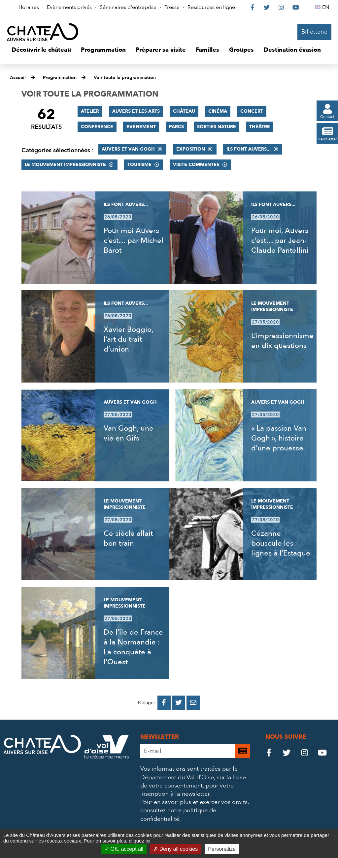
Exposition (190, 149)
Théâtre (259, 127)
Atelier (90, 111)
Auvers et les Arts (136, 111)
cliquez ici (139, 841)
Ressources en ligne (211, 7)
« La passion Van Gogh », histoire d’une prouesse (278, 438)
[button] (41, 50)
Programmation (60, 77)
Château (184, 111)
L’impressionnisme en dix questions (282, 341)
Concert (251, 111)
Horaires (28, 7)
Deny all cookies (175, 849)
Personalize (222, 849)
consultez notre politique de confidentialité (178, 814)
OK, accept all (124, 849)
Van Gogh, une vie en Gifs (128, 433)
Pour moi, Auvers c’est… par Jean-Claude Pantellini (280, 240)
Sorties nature (216, 127)
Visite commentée (196, 164)
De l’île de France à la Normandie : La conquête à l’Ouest (133, 647)
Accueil (18, 77)
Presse (172, 7)
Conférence (97, 127)
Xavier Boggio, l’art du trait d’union (128, 339)
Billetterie (314, 32)
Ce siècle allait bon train (128, 538)
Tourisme (139, 164)
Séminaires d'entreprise (128, 7)
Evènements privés (69, 7)
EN (326, 7)
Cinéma (217, 111)
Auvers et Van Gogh (128, 149)
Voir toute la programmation (125, 77)
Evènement (141, 127)
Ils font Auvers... (248, 149)
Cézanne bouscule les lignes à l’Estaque (280, 543)
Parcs (176, 127)
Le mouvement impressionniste (65, 164)
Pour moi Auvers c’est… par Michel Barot (133, 240)
